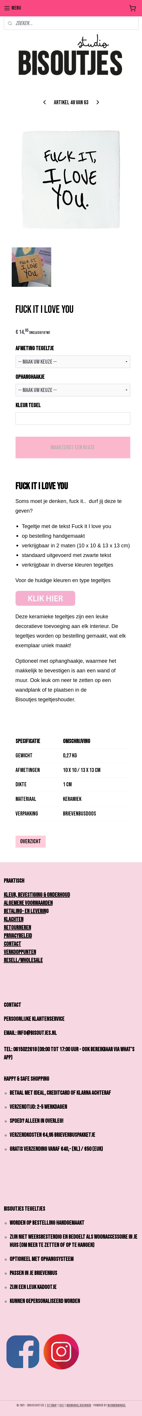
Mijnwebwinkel (116, 1405)
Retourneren (17, 927)
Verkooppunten (20, 952)
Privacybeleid (18, 935)
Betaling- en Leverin (25, 911)
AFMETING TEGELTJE (35, 348)
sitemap (52, 1405)
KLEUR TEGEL (28, 405)
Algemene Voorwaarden (28, 903)
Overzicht (30, 841)
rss (61, 1405)
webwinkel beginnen (78, 1405)
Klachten (13, 919)
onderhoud (58, 894)
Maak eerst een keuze (73, 447)
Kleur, (12, 894)
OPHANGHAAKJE (30, 377)
